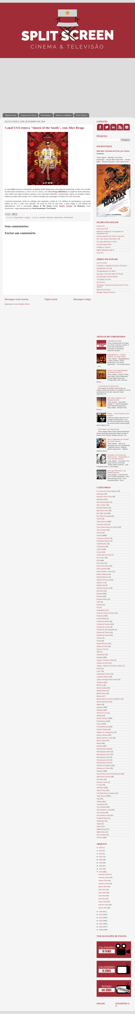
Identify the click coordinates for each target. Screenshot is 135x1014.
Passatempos (46, 115)
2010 (101, 927)
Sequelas (100, 771)
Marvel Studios (102, 688)
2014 (101, 914)
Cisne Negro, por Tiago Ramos (108, 429)
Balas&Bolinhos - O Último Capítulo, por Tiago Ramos (116, 355)
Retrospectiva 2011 (103, 754)
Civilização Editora (103, 541)
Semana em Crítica (103, 768)
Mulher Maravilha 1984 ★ (105, 250)
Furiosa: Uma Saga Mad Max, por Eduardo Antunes (117, 371)
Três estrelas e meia (104, 810)
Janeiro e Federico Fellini (105, 660)
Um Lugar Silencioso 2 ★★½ (107, 241)
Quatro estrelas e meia (104, 738)
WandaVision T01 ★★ (104, 268)
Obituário (100, 710)
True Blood (100, 804)
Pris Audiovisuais (102, 726)
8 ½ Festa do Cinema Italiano (107, 491)
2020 (101, 860)
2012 (101, 920)
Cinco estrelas (101, 530)
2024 (101, 847)
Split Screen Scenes (104, 776)
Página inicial (10, 115)
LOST (99, 671)
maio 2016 (102, 895)
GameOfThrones (102, 643)
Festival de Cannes (103, 624)
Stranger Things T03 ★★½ (106, 292)
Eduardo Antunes (103, 588)
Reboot (99, 743)
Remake (99, 746)
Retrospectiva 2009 (103, 749)
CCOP (99, 519)
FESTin (99, 605)
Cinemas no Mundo (103, 538)
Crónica (99, 552)
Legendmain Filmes (103, 674)
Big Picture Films (102, 510)
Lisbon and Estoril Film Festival (107, 679)
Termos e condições (63, 115)
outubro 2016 (103, 880)
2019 (101, 863)
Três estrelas (101, 807)
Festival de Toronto (103, 632)
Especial (99, 593)
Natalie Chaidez (66, 206)
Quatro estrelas (102, 735)
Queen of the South (43, 189)
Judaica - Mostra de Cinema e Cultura (110, 666)
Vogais (99, 824)
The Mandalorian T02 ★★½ (106, 271)
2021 (101, 856)
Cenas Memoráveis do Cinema (107, 527)
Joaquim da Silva (102, 663)
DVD (98, 560)
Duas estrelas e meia (104, 571)
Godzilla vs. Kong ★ (104, 247)
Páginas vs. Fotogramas (105, 732)
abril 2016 (102, 899)
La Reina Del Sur (31, 192)
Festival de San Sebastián (106, 629)
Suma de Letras (102, 782)
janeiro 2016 (102, 908)
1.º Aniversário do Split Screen (108, 386)
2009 (101, 929)
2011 (101, 924)
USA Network (68, 217)
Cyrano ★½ (101, 226)
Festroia (99, 638)
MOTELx (100, 685)
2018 (101, 866)
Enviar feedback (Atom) (21, 304)
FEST (99, 602)
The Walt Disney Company (106, 793)
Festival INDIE (102, 618)
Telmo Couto (101, 790)
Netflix (99, 704)
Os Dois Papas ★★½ (104, 244)
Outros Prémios (102, 718)
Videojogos (100, 821)
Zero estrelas (101, 835)
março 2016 (102, 901)
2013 (101, 917)
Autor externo (101, 505)
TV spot (99, 785)
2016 (101, 872)
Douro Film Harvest (103, 566)
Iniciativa (100, 657)
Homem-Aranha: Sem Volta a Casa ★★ (110, 236)
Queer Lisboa (101, 740)
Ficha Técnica (81, 115)
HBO (98, 652)
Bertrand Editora (102, 508)
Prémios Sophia (102, 729)
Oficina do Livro (102, 713)
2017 (101, 869)
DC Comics (100, 557)
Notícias (43, 217)
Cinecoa (99, 532)
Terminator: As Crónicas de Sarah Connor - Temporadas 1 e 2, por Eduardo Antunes (118, 457)
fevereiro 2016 (103, 905)
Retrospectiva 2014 (103, 762)
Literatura (100, 682)
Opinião (99, 715)
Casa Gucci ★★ (102, 229)
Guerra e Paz (101, 649)
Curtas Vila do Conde (104, 555)
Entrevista (100, 591)
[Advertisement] (25, 84)
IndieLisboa (101, 654)
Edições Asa (101, 585)
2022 (101, 854)
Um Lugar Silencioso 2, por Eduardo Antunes (116, 471)
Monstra (99, 696)
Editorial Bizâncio (103, 577)
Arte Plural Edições (103, 502)
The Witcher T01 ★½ (104, 279)
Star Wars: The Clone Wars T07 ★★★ (110, 274)
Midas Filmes (101, 693)
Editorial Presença (103, 580)
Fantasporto (101, 610)
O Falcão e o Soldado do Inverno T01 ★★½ (112, 265)
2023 (101, 850)
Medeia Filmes (102, 690)
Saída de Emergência (104, 765)
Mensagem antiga (82, 299)
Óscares (99, 837)
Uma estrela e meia (103, 815)
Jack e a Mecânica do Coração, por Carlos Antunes (118, 440)
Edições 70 (100, 582)
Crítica (99, 549)
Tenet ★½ (100, 253)
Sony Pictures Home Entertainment (109, 774)
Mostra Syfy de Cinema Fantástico (108, 699)
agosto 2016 (102, 886)
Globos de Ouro (102, 646)
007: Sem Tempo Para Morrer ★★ (108, 239)
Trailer (99, 801)
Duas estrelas (101, 568)
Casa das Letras (102, 524)
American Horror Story (104, 496)
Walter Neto (101, 832)
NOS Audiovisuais (103, 702)
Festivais (100, 616)
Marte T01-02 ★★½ (104, 290)
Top (98, 799)
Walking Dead (101, 829)
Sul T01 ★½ (101, 282)
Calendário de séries (114, 341)
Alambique (100, 494)
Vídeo (99, 826)
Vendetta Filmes (102, 818)
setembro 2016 (103, 883)
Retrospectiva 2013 (103, 760)
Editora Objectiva (102, 574)
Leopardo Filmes (102, 677)
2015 (101, 911)
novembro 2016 (104, 877)
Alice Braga (52, 192)
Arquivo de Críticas (28, 115)
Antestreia (100, 499)
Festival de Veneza (103, 635)
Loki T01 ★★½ (102, 263)
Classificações (102, 544)
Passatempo (101, 721)
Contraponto (101, 546)
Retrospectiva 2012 (103, 757)
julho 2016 (102, 889)
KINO (98, 668)
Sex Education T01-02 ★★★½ (107, 276)
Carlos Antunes (102, 521)
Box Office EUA (102, 513)
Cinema (99, 535)
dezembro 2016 (104, 874)
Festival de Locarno (103, 627)
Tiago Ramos (58, 217)
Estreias (99, 596)
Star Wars (100, 779)
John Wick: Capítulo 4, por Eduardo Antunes (116, 399)
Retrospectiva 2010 (103, 751)
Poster (99, 724)
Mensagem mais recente (16, 299)
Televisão (49, 217)
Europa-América (102, 599)
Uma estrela (101, 812)
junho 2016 (102, 892)
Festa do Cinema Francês (105, 613)
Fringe (99, 641)
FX (98, 607)
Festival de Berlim (103, 621)
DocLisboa (100, 563)
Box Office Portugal (103, 516)
